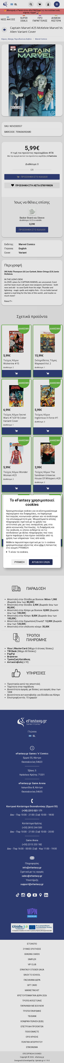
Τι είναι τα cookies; (18, 552)
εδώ (41, 545)
